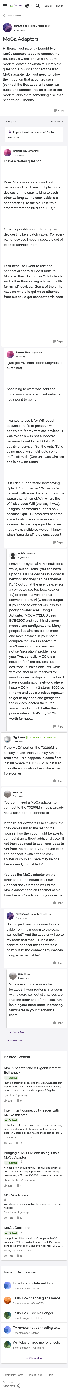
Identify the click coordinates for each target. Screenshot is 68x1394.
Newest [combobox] (57, 121)
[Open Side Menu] (5, 5)
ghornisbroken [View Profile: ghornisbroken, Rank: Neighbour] (12, 1179)
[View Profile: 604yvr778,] (7, 1300)
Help (50, 1374)
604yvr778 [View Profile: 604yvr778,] (37, 1303)
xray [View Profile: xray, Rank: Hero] (15, 792)
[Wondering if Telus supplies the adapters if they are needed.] (34, 1205)
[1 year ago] (21, 1095)
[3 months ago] (21, 1288)
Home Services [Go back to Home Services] (12, 15)
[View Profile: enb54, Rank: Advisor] (13, 555)
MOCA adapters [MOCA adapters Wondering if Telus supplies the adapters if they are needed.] (16, 1195)
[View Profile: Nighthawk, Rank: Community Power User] (7, 739)
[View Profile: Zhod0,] (7, 1285)
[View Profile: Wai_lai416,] (7, 1344)
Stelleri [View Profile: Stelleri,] (35, 1332)
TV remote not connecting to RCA (35, 1328)
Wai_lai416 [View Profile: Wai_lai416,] (37, 1347)
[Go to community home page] (16, 5)
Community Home (13, 1374)
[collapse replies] (34, 148)
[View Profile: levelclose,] (7, 1315)
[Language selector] (29, 5)
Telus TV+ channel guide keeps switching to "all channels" (37, 1298)
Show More (17, 1032)
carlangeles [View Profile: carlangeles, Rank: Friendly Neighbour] (20, 25)
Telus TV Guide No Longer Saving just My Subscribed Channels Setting (33, 1313)
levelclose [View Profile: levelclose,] (37, 1317)
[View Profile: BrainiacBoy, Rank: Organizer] (7, 152)
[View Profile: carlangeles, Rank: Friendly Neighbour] (7, 27)
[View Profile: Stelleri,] (7, 1330)
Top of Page (35, 1374)
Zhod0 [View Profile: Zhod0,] (35, 1288)
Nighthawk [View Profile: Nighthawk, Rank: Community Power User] (19, 737)
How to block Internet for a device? (33, 1283)
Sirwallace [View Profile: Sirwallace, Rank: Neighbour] (10, 1212)
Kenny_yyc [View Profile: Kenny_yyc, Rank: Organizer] (10, 1250)
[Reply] (59, 110)
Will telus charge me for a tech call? (36, 1342)
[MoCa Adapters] (18, 155)
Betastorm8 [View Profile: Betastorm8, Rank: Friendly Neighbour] (10, 1137)
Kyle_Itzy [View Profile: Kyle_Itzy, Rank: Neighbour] (9, 1095)
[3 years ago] (24, 1250)
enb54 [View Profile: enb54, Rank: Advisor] (22, 553)
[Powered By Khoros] (34, 1385)
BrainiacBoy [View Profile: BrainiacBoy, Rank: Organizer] (20, 150)
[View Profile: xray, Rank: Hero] (7, 794)
